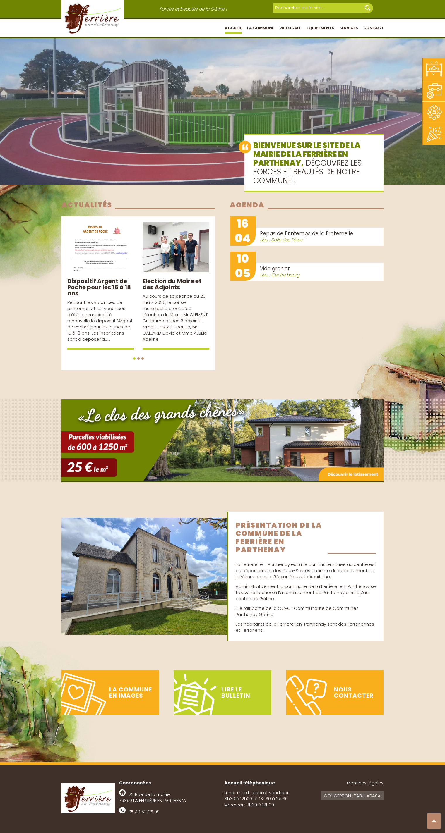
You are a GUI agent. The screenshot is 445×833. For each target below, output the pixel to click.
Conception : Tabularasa (352, 796)
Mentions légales (365, 783)
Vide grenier (275, 268)
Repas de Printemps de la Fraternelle (306, 233)
